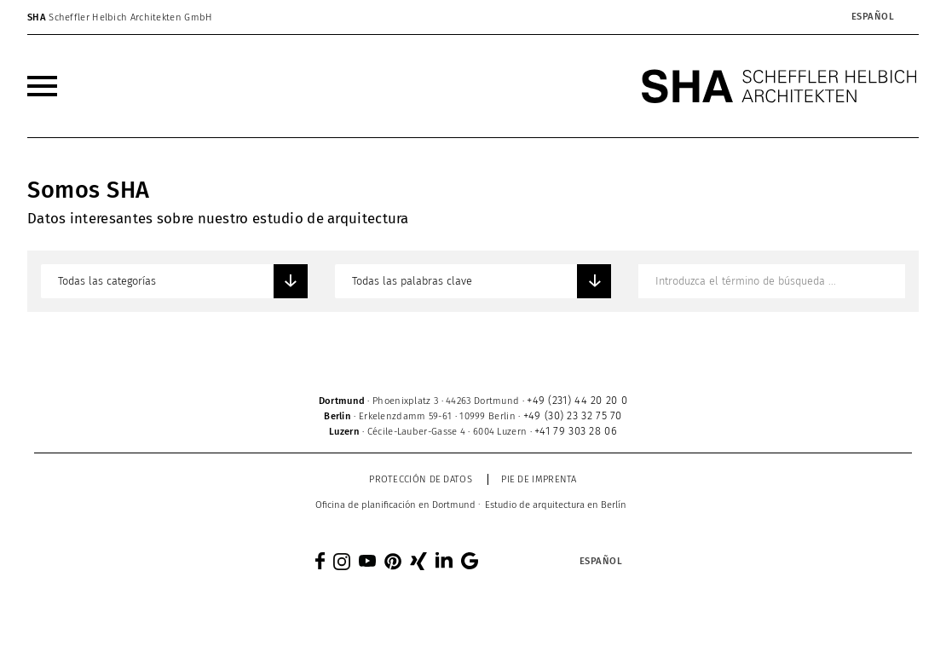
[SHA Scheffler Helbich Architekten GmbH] (780, 86)
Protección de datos (420, 479)
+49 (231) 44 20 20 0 (577, 400)
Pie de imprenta (539, 479)
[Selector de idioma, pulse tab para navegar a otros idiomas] (872, 17)
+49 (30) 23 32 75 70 (572, 415)
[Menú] (42, 86)
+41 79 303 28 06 (575, 430)
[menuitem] (42, 86)
